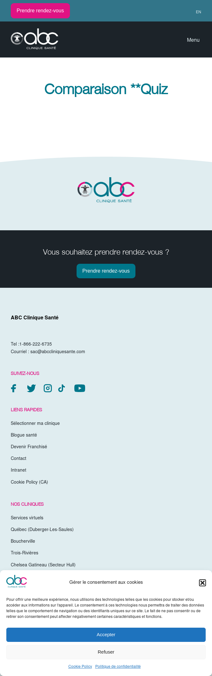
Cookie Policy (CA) (29, 482)
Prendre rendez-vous (40, 10)
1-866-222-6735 (35, 344)
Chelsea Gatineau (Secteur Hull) (43, 565)
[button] (202, 583)
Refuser (106, 652)
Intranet (18, 470)
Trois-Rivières (24, 553)
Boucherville (23, 542)
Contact (18, 459)
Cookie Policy (80, 667)
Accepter (106, 634)
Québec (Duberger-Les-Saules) (42, 530)
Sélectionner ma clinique (35, 424)
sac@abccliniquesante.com (57, 352)
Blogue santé (24, 435)
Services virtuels (27, 518)
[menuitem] (195, 12)
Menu (193, 40)
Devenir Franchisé (29, 447)
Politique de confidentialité (118, 667)
